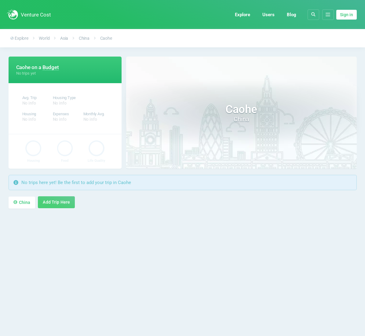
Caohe (106, 38)
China (84, 38)
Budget (50, 67)
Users (267, 14)
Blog (290, 14)
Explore (241, 14)
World (44, 38)
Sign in (346, 14)
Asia (64, 38)
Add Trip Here (56, 202)
